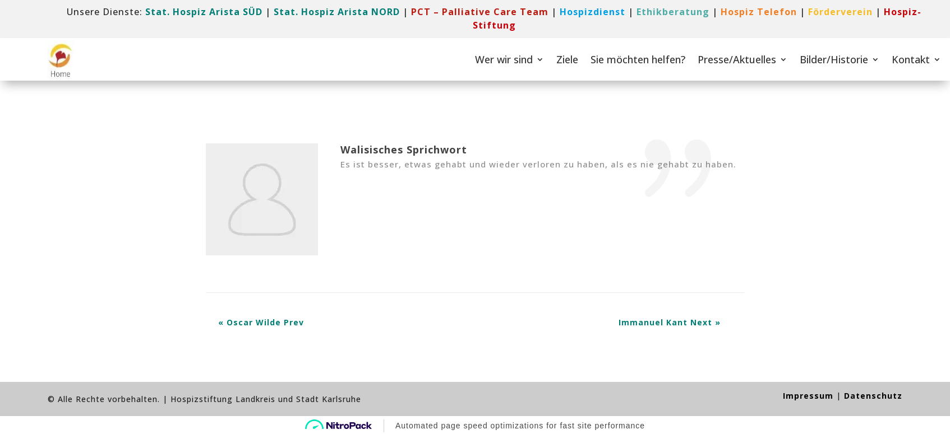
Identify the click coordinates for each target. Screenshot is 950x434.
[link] (479, 12)
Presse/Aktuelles (737, 59)
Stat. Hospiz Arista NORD (337, 12)
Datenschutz (873, 395)
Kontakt (911, 59)
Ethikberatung (673, 12)
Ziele (567, 59)
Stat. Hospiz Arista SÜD (203, 12)
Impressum (808, 395)
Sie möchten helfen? (638, 59)
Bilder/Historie (834, 59)
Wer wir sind (504, 59)
